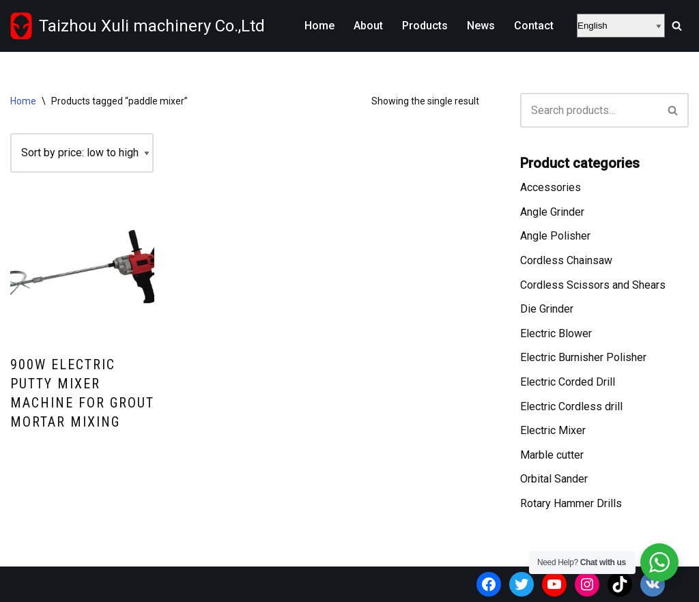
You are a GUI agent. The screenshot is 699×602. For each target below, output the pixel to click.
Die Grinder (546, 308)
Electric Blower (556, 333)
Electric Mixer (553, 430)
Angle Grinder (552, 211)
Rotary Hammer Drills (571, 503)
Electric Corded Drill (567, 381)
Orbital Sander (554, 478)
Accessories (550, 187)
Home (319, 25)
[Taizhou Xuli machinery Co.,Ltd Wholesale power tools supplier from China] (137, 26)
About (368, 25)
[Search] (677, 25)
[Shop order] (82, 153)
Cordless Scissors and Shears (593, 284)
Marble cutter (552, 454)
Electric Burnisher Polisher (583, 357)
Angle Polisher (555, 235)
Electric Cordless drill (571, 406)
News (481, 25)
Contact (534, 25)
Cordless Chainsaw (566, 260)
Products (425, 25)
